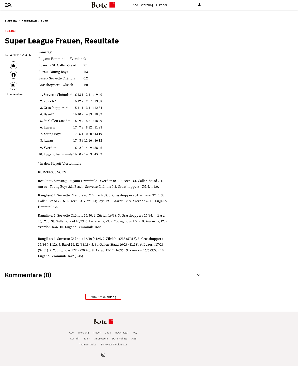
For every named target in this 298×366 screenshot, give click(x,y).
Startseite (11, 20)
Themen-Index (88, 344)
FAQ (135, 332)
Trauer (97, 332)
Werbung (147, 5)
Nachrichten (29, 20)
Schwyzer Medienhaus (114, 344)
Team (87, 338)
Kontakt (75, 338)
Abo (135, 5)
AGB (134, 338)
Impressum (101, 338)
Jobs (108, 332)
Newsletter (121, 332)
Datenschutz (119, 338)
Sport (44, 20)
